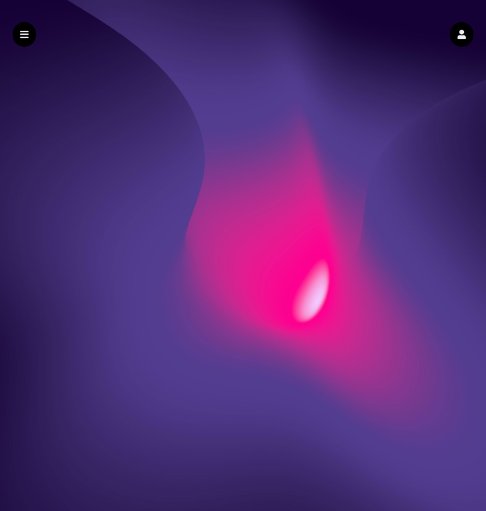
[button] (461, 34)
